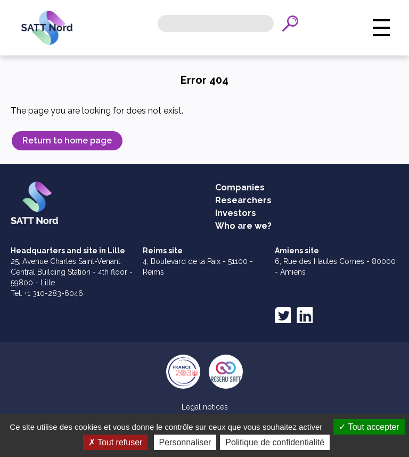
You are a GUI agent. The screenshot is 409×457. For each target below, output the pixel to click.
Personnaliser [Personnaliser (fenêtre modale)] (185, 442)
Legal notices (205, 407)
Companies (240, 187)
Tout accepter (369, 426)
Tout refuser (115, 442)
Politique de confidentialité (274, 442)
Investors (235, 213)
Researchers (243, 200)
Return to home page (67, 140)
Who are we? (243, 226)
